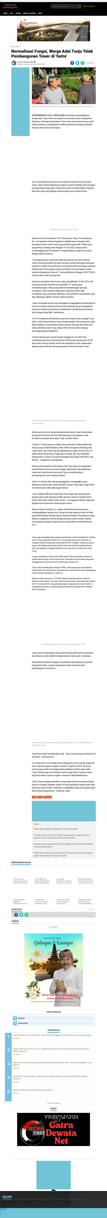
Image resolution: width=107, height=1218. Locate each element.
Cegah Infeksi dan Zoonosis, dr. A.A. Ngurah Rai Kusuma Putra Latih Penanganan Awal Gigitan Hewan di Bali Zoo (53, 1051)
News (40, 797)
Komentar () (91, 63)
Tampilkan (91, 910)
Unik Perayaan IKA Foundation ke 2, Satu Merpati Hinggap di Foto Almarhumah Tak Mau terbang (54, 1037)
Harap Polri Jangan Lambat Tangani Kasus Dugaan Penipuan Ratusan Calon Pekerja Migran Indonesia (52, 1079)
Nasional (21, 1018)
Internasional (23, 1023)
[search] (66, 6)
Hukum (18, 13)
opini (40, 13)
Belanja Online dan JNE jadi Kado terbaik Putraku (46, 1091)
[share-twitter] (77, 63)
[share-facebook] (72, 63)
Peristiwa (48, 797)
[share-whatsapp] (83, 63)
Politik (68, 1203)
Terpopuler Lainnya (53, 1104)
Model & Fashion (29, 13)
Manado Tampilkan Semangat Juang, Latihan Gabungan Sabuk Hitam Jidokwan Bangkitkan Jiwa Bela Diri (53, 1065)
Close (3, 1209)
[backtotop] (53, 1192)
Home (5, 13)
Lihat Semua (54, 927)
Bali (11, 13)
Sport (4, 1206)
